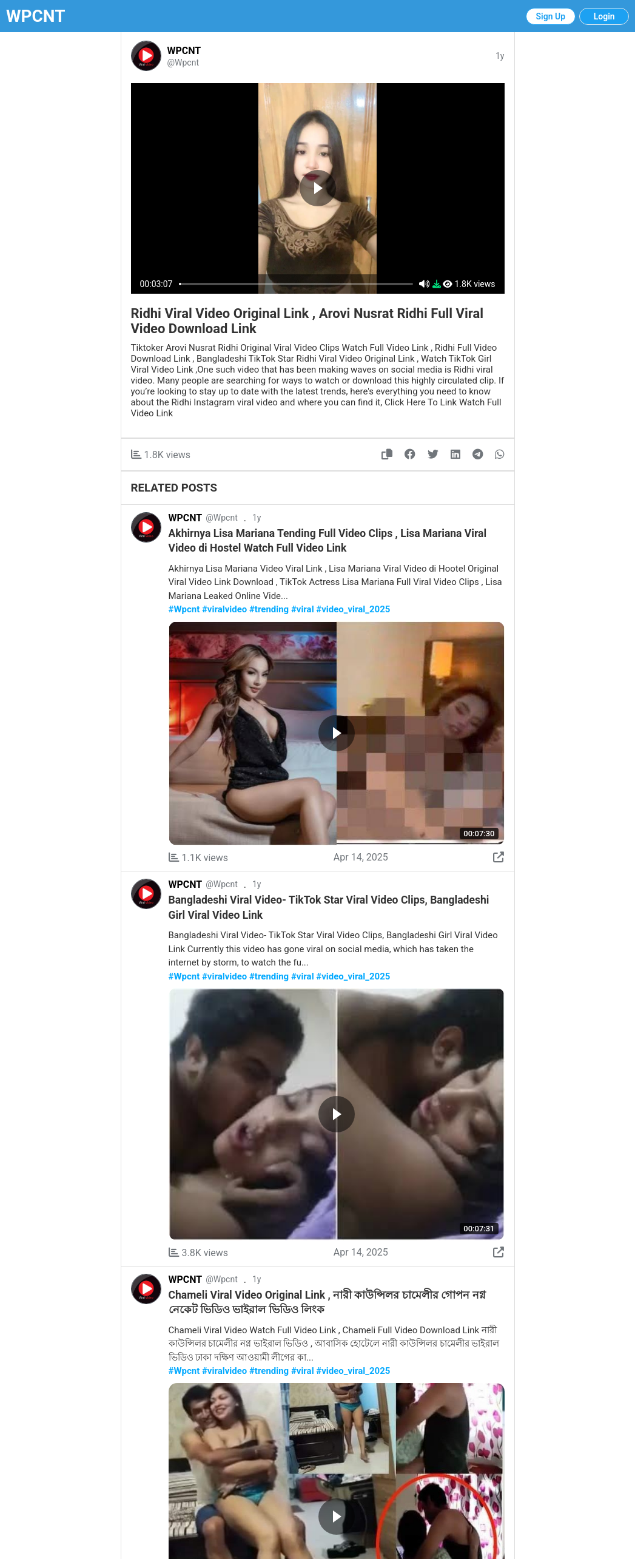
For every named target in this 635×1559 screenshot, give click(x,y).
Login (604, 16)
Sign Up (551, 16)
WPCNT (36, 16)
